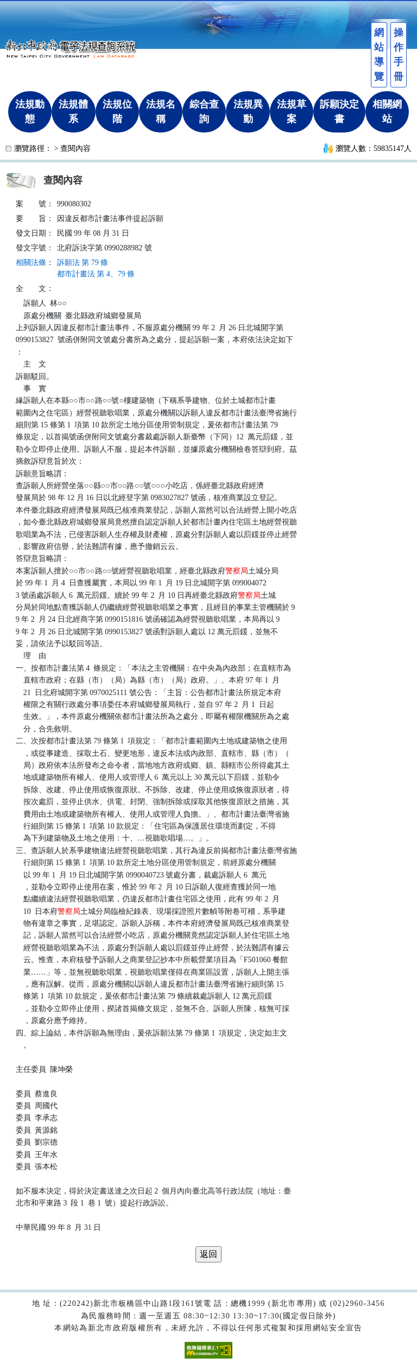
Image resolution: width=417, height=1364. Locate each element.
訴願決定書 (339, 111)
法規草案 (291, 111)
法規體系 (73, 111)
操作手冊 (398, 54)
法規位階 (117, 111)
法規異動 (248, 111)
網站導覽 (379, 54)
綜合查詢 (204, 111)
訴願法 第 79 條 (83, 262)
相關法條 (31, 262)
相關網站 (387, 111)
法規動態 (30, 111)
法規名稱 (160, 111)
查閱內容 (75, 148)
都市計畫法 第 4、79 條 (96, 274)
